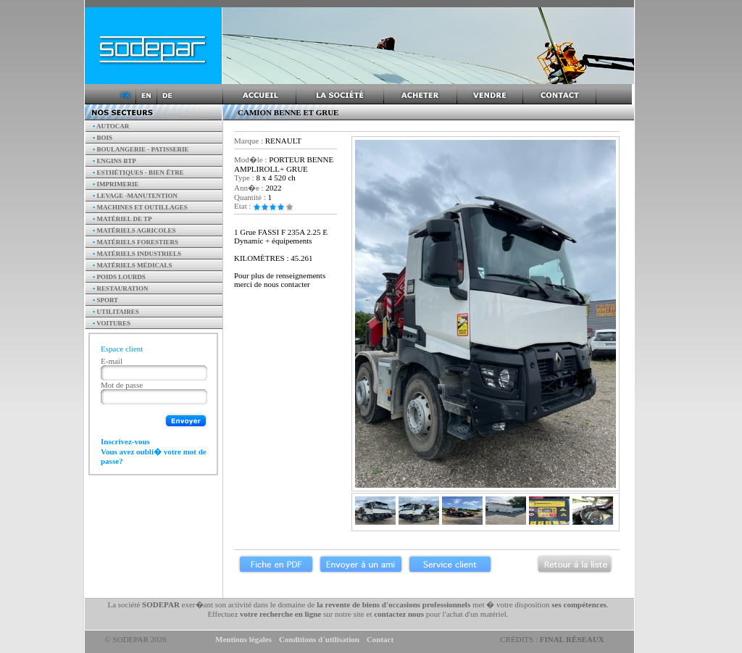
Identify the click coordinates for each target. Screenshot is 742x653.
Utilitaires (116, 311)
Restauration (121, 288)
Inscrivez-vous (125, 441)
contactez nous (399, 614)
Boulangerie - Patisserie (141, 149)
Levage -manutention (135, 195)
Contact (380, 639)
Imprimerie (115, 184)
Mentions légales (243, 639)
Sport (105, 300)
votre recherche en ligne (280, 614)
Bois (102, 137)
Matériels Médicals (132, 265)
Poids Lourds (119, 276)
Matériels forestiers (135, 242)
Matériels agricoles (134, 230)
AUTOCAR (111, 126)
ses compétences (578, 604)
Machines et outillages (140, 207)
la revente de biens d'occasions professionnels (393, 604)
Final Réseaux (572, 639)
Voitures (111, 323)
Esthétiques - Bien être (138, 172)
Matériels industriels (137, 253)
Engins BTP (114, 161)
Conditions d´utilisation (319, 639)
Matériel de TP (122, 218)
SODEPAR (161, 604)
